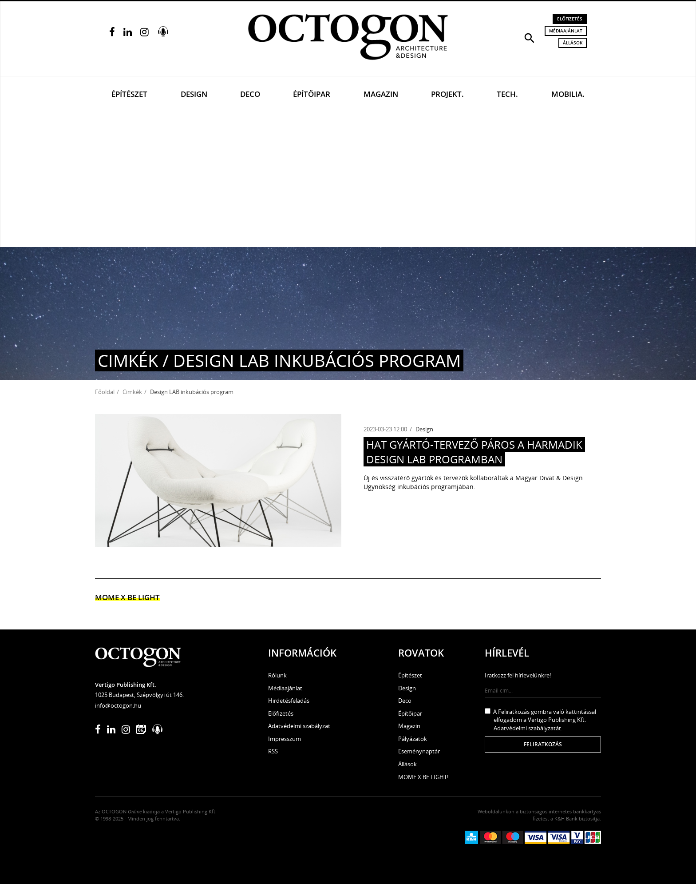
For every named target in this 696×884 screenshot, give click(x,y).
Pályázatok (412, 739)
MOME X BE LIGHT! (423, 777)
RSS (273, 751)
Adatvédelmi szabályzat (299, 726)
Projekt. (447, 94)
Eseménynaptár (419, 751)
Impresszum (284, 739)
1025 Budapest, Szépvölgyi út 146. (139, 695)
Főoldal (105, 392)
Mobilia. (568, 94)
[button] (529, 37)
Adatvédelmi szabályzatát (527, 728)
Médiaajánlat (565, 31)
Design (194, 94)
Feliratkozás (543, 744)
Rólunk (277, 675)
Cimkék (132, 392)
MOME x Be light (127, 597)
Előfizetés (569, 19)
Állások (572, 43)
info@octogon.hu (118, 705)
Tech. (507, 94)
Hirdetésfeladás (288, 701)
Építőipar (311, 94)
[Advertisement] (348, 180)
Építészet (129, 94)
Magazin (381, 94)
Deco (250, 94)
